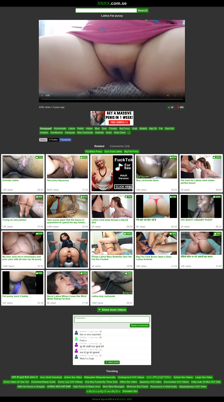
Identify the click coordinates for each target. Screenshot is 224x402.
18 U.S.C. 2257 (124, 399)
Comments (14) (120, 146)
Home (95, 399)
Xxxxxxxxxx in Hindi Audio (163, 386)
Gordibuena (57, 132)
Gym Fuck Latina (113, 151)
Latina (72, 128)
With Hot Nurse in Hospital (31, 386)
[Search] (106, 10)
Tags (103, 399)
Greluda (99, 132)
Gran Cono (119, 132)
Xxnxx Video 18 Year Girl (16, 382)
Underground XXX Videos (131, 377)
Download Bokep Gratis (43, 382)
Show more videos (112, 309)
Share (43, 139)
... (129, 132)
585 (180, 107)
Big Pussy (125, 128)
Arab (134, 128)
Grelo (109, 132)
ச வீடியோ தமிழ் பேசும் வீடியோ (103, 391)
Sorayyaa (70, 132)
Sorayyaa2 (46, 128)
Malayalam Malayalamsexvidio (99, 377)
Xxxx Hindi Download (51, 377)
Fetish (80, 128)
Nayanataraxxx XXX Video (192, 386)
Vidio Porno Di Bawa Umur (86, 386)
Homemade (60, 128)
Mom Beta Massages (113, 386)
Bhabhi (143, 128)
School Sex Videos (183, 377)
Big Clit (153, 128)
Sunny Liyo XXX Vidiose (70, 382)
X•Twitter (53, 139)
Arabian (44, 132)
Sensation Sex (130, 391)
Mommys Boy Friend (137, 386)
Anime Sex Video (73, 377)
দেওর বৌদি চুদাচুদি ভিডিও (159, 377)
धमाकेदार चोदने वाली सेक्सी (59, 386)
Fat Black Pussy (94, 151)
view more (112, 362)
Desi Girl (169, 128)
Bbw (97, 128)
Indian (89, 128)
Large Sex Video (203, 377)
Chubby (113, 128)
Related (99, 146)
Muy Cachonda (85, 132)
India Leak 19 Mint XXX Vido (205, 382)
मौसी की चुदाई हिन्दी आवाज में (24, 377)
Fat (160, 128)
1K (171, 107)
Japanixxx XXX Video (150, 382)
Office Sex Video (128, 382)
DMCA (110, 399)
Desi (104, 128)
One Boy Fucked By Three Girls (101, 382)
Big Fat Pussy (131, 151)
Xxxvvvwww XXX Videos (176, 382)
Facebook (65, 139)
